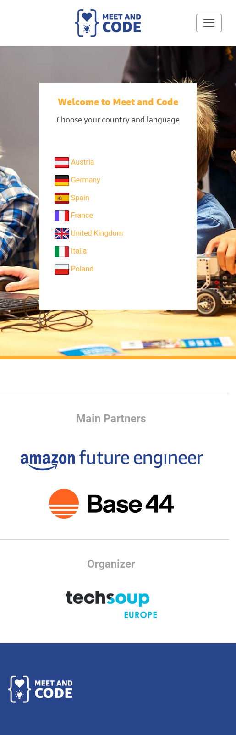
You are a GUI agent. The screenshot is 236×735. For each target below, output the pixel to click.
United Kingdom (89, 233)
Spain (72, 198)
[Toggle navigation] (209, 23)
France (74, 215)
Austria (74, 162)
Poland (74, 269)
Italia (71, 251)
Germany (77, 180)
